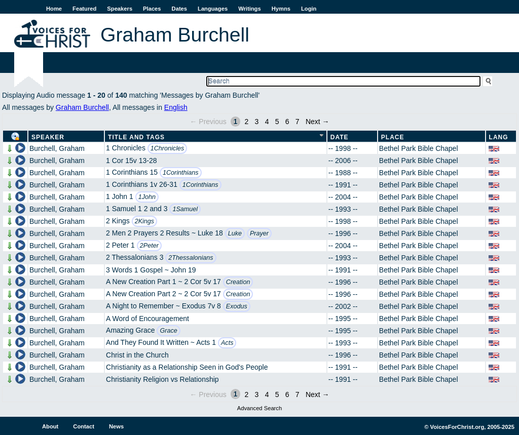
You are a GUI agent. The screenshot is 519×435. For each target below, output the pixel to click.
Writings (249, 9)
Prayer (259, 233)
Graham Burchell (82, 107)
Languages (213, 9)
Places (152, 9)
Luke (235, 233)
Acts (227, 342)
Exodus (236, 306)
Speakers (119, 9)
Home (54, 9)
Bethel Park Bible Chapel (418, 148)
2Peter (149, 245)
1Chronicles (167, 148)
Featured (84, 9)
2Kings (145, 221)
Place (392, 137)
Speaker (47, 137)
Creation (238, 282)
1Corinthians (181, 172)
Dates (179, 9)
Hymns (281, 9)
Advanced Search (259, 408)
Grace (168, 330)
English (176, 107)
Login (308, 9)
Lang (498, 137)
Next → (317, 121)
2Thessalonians (190, 257)
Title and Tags (136, 137)
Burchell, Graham (57, 148)
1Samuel (185, 209)
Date (339, 137)
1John (147, 197)
